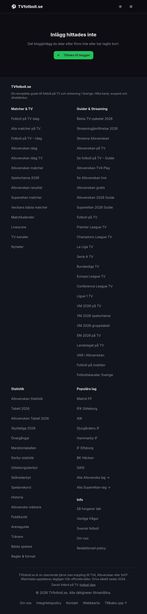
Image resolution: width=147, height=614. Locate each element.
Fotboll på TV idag (25, 119)
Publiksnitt (19, 517)
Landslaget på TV (90, 345)
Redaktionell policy (91, 548)
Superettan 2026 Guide (95, 207)
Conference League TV (95, 286)
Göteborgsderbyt (24, 468)
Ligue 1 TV (85, 296)
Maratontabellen (23, 448)
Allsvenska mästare (26, 507)
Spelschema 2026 (25, 178)
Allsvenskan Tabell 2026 (30, 418)
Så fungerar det (89, 509)
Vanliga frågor (88, 518)
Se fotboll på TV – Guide (95, 158)
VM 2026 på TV (89, 306)
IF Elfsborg (85, 448)
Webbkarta (91, 603)
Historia (17, 497)
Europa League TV (91, 276)
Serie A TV (85, 257)
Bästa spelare (21, 546)
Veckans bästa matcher (29, 207)
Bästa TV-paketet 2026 (95, 119)
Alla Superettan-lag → (94, 487)
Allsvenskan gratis (91, 188)
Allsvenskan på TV (91, 148)
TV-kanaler (19, 237)
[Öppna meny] (131, 6)
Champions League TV (94, 237)
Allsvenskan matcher (27, 168)
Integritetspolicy (48, 603)
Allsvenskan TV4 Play (93, 168)
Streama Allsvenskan (93, 138)
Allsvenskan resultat (26, 188)
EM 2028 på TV (89, 335)
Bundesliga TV (88, 266)
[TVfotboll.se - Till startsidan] (27, 6)
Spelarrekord (21, 487)
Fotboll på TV (87, 217)
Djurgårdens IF (88, 428)
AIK (79, 418)
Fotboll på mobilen (91, 365)
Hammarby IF (87, 438)
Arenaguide (20, 527)
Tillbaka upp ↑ (116, 603)
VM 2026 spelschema (94, 316)
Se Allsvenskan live (92, 178)
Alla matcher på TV (26, 128)
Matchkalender (22, 217)
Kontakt (72, 603)
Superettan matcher (26, 197)
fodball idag (87, 584)
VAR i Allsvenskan (91, 355)
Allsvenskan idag (24, 148)
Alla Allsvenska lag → (93, 477)
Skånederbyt (21, 477)
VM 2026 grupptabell (93, 326)
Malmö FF (84, 399)
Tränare (17, 537)
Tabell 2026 (20, 408)
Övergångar (20, 438)
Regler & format (23, 556)
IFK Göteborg (87, 408)
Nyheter (17, 247)
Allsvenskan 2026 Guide (95, 197)
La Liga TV (85, 247)
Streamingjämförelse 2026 (97, 128)
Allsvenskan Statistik (27, 399)
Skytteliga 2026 (23, 428)
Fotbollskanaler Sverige (95, 375)
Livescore (18, 227)
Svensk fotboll (88, 528)
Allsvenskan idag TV (27, 158)
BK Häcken (85, 458)
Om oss (83, 538)
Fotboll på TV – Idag (26, 138)
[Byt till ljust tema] (120, 6)
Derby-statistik (22, 458)
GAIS (80, 468)
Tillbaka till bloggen (73, 55)
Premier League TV (92, 227)
